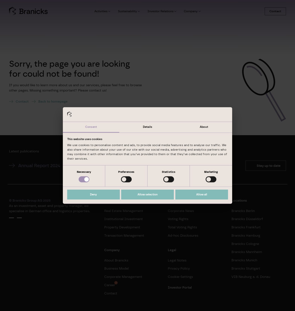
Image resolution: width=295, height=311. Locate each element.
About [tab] (204, 127)
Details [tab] (147, 127)
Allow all (201, 194)
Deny (93, 194)
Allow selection (148, 194)
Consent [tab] (91, 127)
